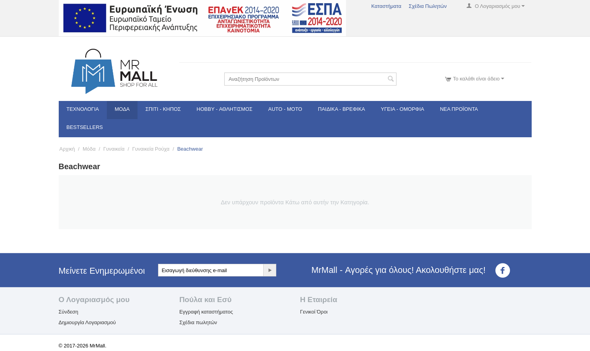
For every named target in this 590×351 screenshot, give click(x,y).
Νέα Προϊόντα (459, 109)
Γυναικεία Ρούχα (151, 149)
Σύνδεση (68, 312)
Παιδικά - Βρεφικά (341, 109)
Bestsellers (85, 127)
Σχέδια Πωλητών (428, 6)
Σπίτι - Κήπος (163, 109)
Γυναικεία (114, 149)
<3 (507, 270)
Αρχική (67, 149)
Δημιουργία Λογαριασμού (87, 322)
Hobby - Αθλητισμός (225, 109)
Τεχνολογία (83, 109)
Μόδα (122, 109)
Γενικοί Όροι (314, 312)
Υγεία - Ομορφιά (402, 109)
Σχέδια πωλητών (198, 322)
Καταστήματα (386, 6)
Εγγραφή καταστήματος (206, 312)
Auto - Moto (285, 109)
